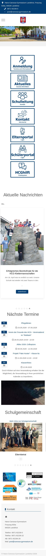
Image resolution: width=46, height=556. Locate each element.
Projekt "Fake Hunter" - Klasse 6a (26, 353)
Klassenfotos (26, 363)
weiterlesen (23, 292)
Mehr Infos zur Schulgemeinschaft (23, 421)
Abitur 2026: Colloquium (26, 344)
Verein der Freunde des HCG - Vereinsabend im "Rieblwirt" (26, 333)
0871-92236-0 (12, 9)
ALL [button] (2, 204)
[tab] (16, 308)
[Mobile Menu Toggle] (3, 20)
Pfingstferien (26, 323)
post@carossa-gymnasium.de (19, 12)
